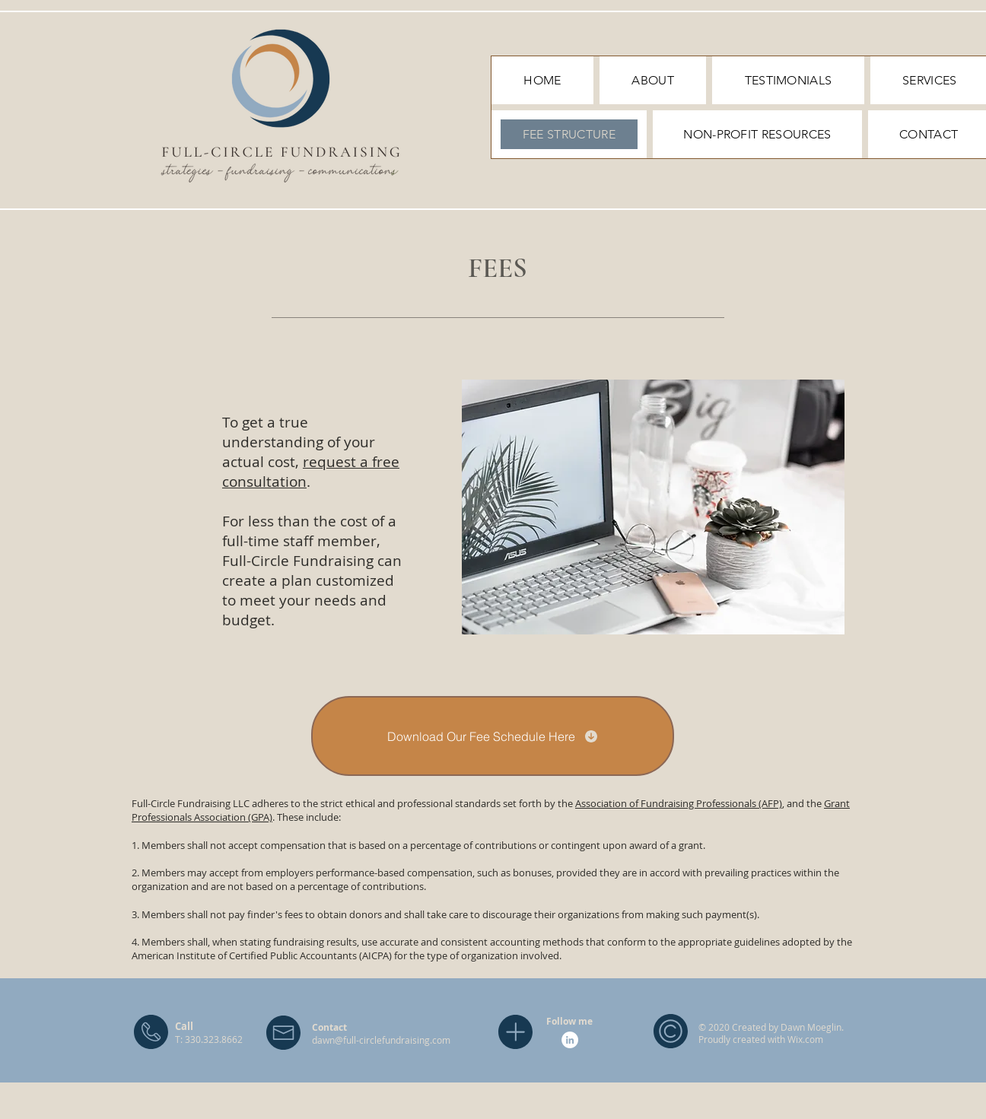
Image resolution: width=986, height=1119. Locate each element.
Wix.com (805, 1039)
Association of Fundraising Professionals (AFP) (678, 803)
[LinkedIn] (569, 1040)
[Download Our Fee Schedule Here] (492, 736)
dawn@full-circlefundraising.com (381, 1040)
